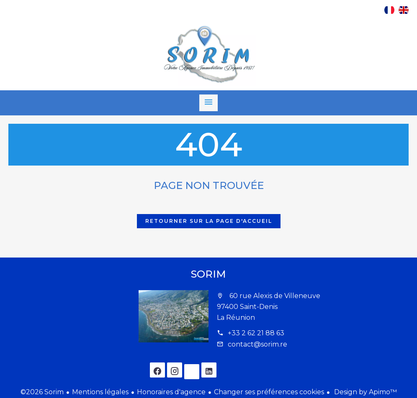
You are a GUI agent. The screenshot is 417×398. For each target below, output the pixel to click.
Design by (364, 392)
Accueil (208, 54)
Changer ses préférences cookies (269, 392)
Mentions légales (100, 392)
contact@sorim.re (257, 344)
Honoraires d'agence (171, 392)
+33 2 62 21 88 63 (256, 333)
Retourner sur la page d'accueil (208, 221)
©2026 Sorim (42, 392)
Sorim (208, 274)
